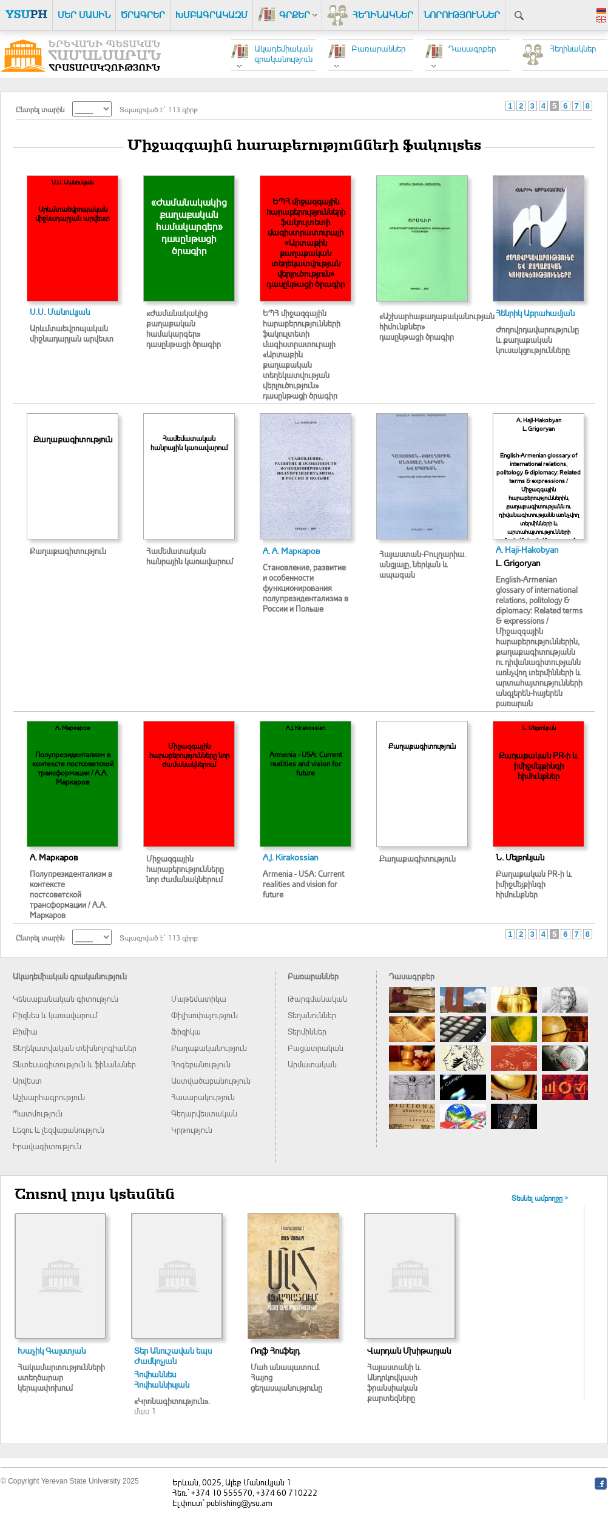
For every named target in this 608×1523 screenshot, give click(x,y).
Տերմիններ (307, 1031)
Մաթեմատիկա (198, 998)
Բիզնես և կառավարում (55, 1015)
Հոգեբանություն (201, 1064)
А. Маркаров (54, 857)
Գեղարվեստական (204, 1113)
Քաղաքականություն (209, 1047)
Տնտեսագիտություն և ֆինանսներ (74, 1064)
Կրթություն (191, 1129)
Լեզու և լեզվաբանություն (58, 1129)
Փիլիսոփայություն (204, 1015)
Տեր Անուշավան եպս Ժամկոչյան (173, 1355)
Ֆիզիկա (186, 1031)
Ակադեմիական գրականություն (283, 53)
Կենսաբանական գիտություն (65, 998)
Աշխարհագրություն (49, 1097)
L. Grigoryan (518, 563)
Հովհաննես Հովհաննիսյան (161, 1379)
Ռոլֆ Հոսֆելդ (275, 1350)
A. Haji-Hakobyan (527, 549)
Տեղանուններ (312, 1015)
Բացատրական (315, 1047)
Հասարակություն (203, 1097)
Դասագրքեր (472, 48)
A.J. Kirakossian (290, 857)
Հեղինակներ (573, 48)
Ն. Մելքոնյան (520, 857)
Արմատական (312, 1064)
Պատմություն (37, 1113)
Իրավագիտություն (47, 1146)
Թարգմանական (317, 998)
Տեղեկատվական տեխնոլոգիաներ (75, 1047)
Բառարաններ (378, 48)
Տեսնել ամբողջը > (540, 1198)
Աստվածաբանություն (211, 1080)
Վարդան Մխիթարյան (409, 1350)
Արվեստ (27, 1080)
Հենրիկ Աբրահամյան (535, 313)
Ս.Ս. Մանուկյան (60, 311)
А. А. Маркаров (291, 550)
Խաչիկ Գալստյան (52, 1350)
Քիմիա (25, 1031)
